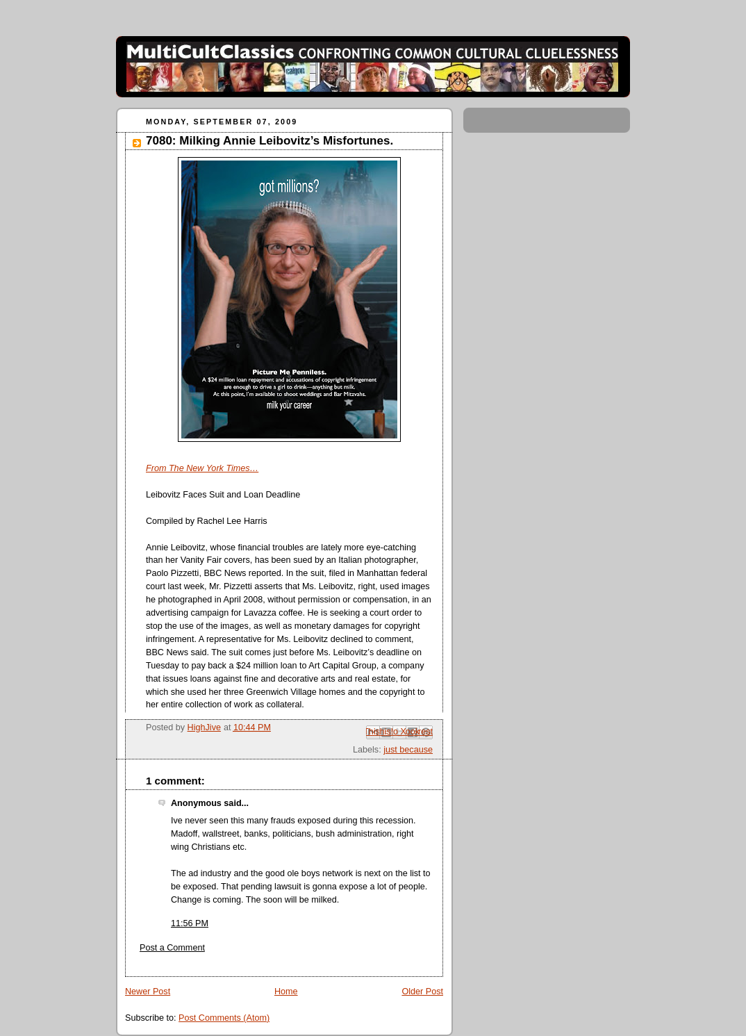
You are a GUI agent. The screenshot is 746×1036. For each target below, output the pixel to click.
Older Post (422, 991)
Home (286, 991)
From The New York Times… (202, 468)
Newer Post (147, 991)
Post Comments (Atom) (224, 1018)
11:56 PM (189, 923)
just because (408, 750)
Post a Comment (172, 948)
